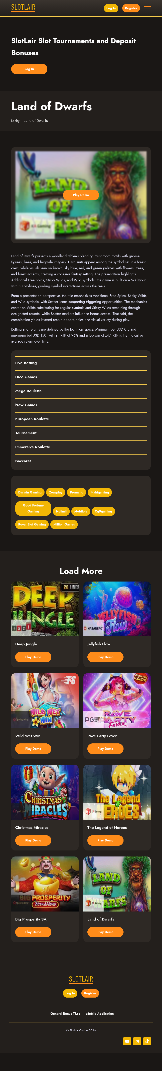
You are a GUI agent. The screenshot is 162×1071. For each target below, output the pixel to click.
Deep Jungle (26, 649)
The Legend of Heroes (107, 840)
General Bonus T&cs (65, 1031)
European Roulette (32, 419)
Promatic (76, 492)
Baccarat (23, 461)
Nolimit (61, 512)
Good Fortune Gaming (33, 509)
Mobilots (80, 512)
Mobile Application (100, 1031)
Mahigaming (100, 492)
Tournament (26, 433)
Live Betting (26, 363)
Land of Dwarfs (101, 936)
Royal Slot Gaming (32, 525)
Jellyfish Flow (99, 649)
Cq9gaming (103, 512)
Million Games (64, 525)
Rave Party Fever (102, 744)
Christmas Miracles (32, 840)
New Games (26, 405)
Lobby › (16, 121)
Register (131, 8)
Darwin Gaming (30, 492)
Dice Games (26, 377)
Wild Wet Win (28, 744)
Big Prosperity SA (31, 936)
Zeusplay (55, 492)
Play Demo (81, 195)
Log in (110, 8)
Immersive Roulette (33, 447)
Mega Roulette (29, 391)
